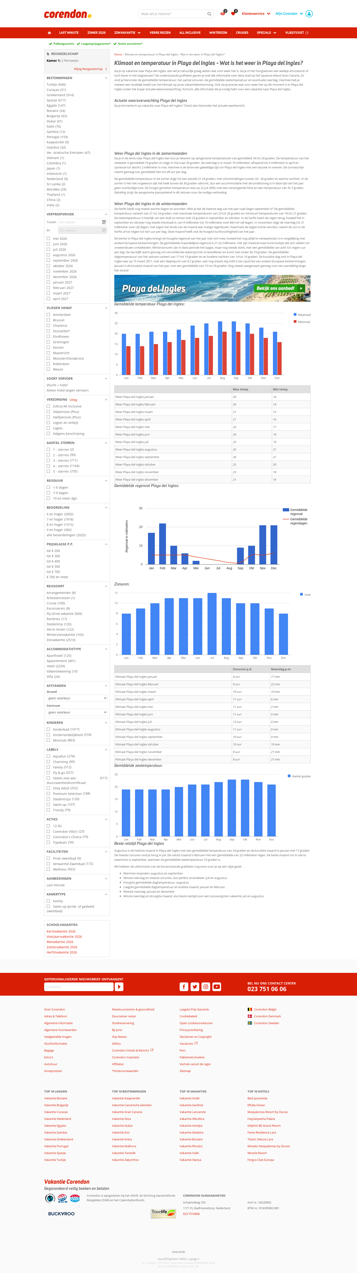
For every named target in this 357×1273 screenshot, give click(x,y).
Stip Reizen (119, 1037)
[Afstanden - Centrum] (77, 712)
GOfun (116, 1043)
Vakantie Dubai (122, 1126)
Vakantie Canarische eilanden (132, 1105)
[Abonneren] (119, 986)
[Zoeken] (209, 13)
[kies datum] (82, 222)
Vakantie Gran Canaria (127, 1112)
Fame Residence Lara (261, 1132)
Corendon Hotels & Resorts (130, 1050)
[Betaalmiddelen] (60, 1213)
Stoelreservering (123, 1023)
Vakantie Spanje (55, 1153)
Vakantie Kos (121, 1132)
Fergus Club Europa (260, 1160)
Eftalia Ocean (256, 1105)
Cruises (242, 33)
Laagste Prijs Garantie (194, 1009)
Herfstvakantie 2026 (62, 952)
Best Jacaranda (257, 1098)
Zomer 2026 (96, 33)
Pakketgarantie (64, 44)
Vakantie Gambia (55, 1132)
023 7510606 (191, 1214)
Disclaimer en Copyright (196, 1037)
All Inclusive (190, 33)
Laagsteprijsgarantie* (96, 44)
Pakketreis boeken (192, 1057)
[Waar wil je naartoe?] (176, 13)
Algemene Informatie (58, 1023)
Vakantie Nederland (57, 1119)
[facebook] (184, 987)
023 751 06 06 (266, 988)
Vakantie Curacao (56, 1112)
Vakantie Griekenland (58, 1139)
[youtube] (216, 987)
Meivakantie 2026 (60, 942)
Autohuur (50, 1064)
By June (117, 1030)
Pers (183, 1050)
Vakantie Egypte (55, 1126)
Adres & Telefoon (55, 1016)
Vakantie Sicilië (189, 1098)
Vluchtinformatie (55, 1043)
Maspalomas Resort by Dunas (267, 1112)
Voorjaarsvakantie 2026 (64, 936)
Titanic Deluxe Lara (260, 1139)
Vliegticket (294, 33)
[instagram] (205, 987)
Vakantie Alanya (190, 1160)
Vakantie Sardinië (191, 1105)
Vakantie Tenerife (123, 1153)
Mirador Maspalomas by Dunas (268, 1146)
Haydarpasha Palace (261, 1119)
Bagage (49, 1050)
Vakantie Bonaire (55, 1098)
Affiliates (118, 1064)
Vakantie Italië (189, 1153)
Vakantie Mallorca (124, 1146)
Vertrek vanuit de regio (195, 1064)
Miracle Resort (257, 1153)
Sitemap (185, 1071)
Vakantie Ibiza (121, 1119)
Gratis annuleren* (130, 44)
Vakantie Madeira (191, 1132)
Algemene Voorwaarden (60, 1030)
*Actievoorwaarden (125, 1071)
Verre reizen (160, 33)
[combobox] (176, 13)
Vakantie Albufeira (192, 1119)
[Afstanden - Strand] (77, 698)
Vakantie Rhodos (191, 1146)
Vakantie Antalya (191, 1126)
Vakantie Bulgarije (56, 1105)
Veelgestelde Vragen (57, 1037)
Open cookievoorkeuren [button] (196, 1023)
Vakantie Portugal (56, 1146)
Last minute (69, 33)
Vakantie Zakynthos (125, 1160)
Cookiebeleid (188, 1016)
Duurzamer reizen (124, 1016)
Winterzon (218, 33)
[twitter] (195, 987)
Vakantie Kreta (122, 1139)
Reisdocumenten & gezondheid (133, 1009)
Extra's (48, 1057)
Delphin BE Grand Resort (264, 1126)
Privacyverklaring (191, 1030)
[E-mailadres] (79, 986)
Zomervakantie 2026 (62, 947)
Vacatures (186, 1043)
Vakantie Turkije (55, 1160)
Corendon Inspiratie (125, 1057)
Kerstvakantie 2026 (61, 931)
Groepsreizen (53, 1071)
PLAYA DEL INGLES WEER (212, 127)
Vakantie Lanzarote (193, 1112)
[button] (77, 78)
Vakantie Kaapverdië (126, 1098)
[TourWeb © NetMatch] (178, 1251)
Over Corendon (54, 1009)
